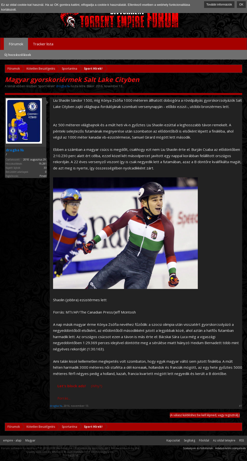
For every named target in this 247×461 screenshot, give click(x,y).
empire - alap (12, 440)
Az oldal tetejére (224, 440)
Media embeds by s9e (125, 448)
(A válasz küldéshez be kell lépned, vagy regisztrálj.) (205, 415)
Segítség (189, 440)
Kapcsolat (173, 440)
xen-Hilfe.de (100, 448)
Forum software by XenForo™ (37, 448)
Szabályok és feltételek (198, 448)
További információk (219, 4)
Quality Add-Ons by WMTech (70, 452)
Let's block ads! (71, 385)
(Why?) (96, 385)
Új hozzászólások (17, 55)
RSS (241, 440)
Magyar (30, 440)
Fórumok (16, 43)
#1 (240, 406)
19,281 (43, 163)
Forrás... (63, 398)
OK (241, 4)
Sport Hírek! (46, 86)
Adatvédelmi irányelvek (230, 448)
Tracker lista (43, 43)
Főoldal (204, 440)
